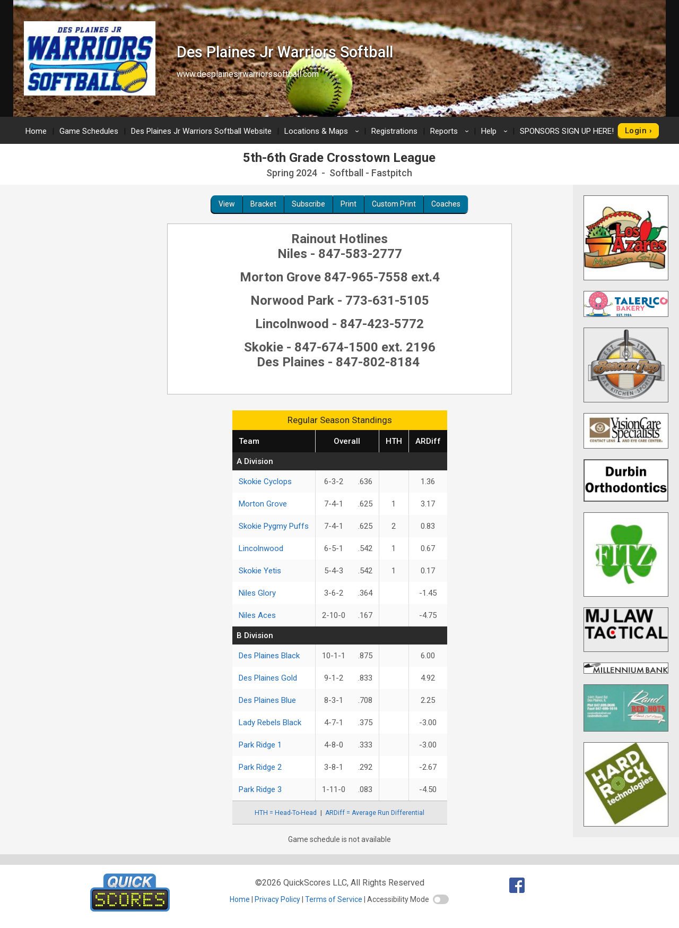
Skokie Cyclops (265, 481)
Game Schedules (88, 131)
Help (496, 131)
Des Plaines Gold (268, 678)
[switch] (441, 899)
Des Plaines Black (269, 655)
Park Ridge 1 (260, 745)
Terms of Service (333, 899)
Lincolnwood (261, 548)
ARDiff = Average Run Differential (374, 813)
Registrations (394, 131)
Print (348, 204)
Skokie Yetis (260, 570)
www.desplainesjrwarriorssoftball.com (248, 74)
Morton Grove (263, 504)
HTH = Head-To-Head (286, 813)
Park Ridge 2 (260, 767)
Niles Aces (257, 615)
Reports (451, 131)
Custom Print (394, 204)
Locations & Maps (323, 131)
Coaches (445, 204)
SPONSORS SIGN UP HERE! (567, 131)
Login (636, 130)
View (227, 204)
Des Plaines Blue (267, 700)
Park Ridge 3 (260, 789)
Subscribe (308, 204)
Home (36, 131)
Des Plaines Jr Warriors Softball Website (201, 131)
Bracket (263, 204)
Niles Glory (257, 593)
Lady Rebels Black (270, 722)
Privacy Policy (277, 899)
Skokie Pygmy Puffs (274, 526)
